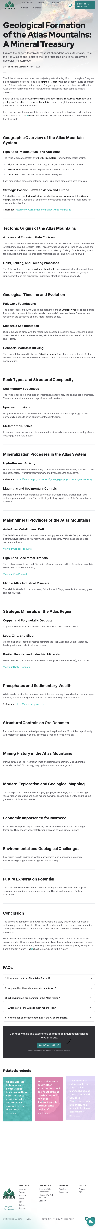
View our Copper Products (17, 548)
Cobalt (21, 1205)
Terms (44, 1219)
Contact (37, 7)
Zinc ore (22, 1195)
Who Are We (27, 2)
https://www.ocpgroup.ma (30, 704)
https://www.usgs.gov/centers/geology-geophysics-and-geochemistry (54, 479)
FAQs (81, 1192)
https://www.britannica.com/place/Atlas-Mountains (43, 209)
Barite (21, 1199)
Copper (22, 1192)
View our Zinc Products (15, 574)
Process (55, 2)
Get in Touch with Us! (49, 1043)
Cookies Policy (67, 1219)
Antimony (23, 1208)
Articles (24, 7)
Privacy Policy (54, 1219)
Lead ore (23, 1189)
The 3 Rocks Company (17, 66)
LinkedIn (42, 1201)
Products (42, 2)
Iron (20, 1202)
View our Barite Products (16, 667)
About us (62, 1189)
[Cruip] (9, 1193)
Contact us (63, 1192)
